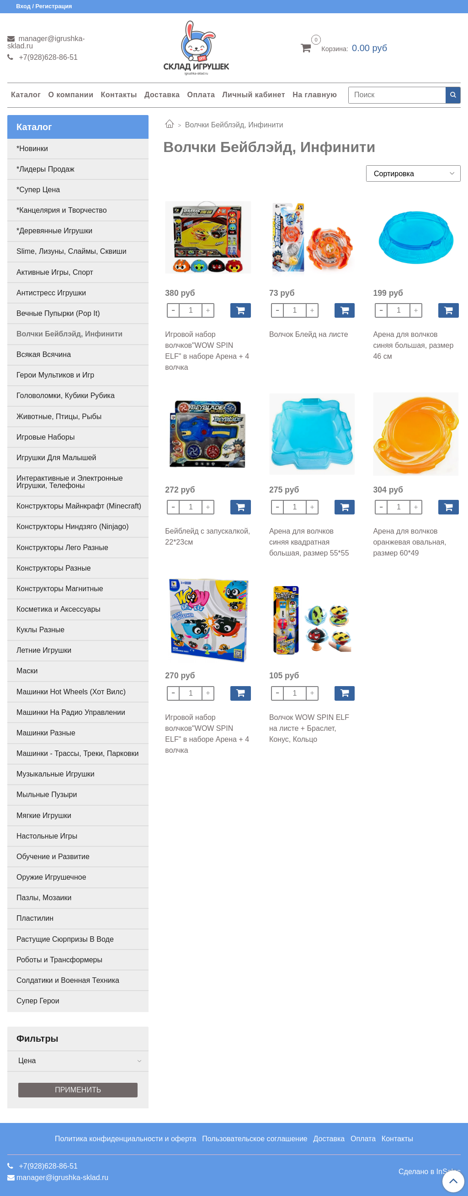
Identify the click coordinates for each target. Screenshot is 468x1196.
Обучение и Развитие (53, 856)
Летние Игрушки (43, 650)
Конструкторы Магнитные (59, 589)
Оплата (201, 95)
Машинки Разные (45, 733)
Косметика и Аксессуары (58, 609)
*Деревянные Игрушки (54, 231)
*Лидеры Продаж (45, 169)
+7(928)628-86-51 (47, 57)
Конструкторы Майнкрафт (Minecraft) (78, 506)
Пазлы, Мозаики (43, 898)
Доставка (162, 95)
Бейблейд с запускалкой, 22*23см (207, 536)
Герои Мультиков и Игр (55, 375)
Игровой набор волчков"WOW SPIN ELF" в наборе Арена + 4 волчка (207, 350)
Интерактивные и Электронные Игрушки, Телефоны (69, 481)
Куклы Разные (40, 630)
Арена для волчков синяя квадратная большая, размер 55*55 (309, 542)
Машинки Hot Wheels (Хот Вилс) (71, 692)
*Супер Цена (38, 190)
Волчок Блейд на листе (308, 334)
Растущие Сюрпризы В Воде (65, 939)
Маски (26, 671)
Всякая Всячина (43, 354)
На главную (314, 95)
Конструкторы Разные (53, 568)
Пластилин (34, 918)
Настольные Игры (46, 836)
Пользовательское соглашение (254, 1139)
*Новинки (32, 148)
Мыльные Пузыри (46, 794)
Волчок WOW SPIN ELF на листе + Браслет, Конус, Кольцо (309, 728)
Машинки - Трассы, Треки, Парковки (77, 753)
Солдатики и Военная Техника (67, 980)
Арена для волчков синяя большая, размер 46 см (413, 345)
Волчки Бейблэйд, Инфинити (69, 334)
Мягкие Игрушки (43, 815)
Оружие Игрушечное (51, 877)
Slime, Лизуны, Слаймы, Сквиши (71, 251)
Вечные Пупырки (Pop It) (58, 313)
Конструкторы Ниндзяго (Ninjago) (72, 526)
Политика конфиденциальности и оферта (125, 1139)
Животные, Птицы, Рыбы (58, 416)
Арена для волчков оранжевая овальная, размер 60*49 (409, 542)
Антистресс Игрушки (51, 293)
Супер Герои (37, 1001)
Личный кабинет (253, 95)
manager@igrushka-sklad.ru (46, 42)
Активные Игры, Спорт (54, 272)
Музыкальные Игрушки (55, 774)
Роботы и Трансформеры (59, 960)
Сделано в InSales (430, 1171)
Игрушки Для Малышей (56, 458)
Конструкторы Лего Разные (62, 547)
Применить (78, 1090)
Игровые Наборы (45, 437)
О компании (70, 95)
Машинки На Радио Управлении (70, 712)
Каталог (26, 95)
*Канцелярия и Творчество (61, 210)
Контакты (119, 95)
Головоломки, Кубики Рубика (65, 395)
